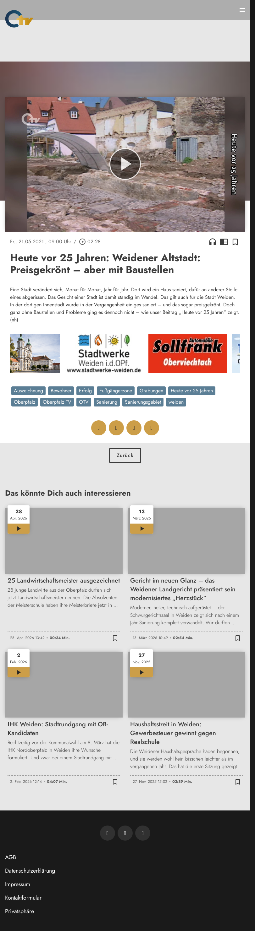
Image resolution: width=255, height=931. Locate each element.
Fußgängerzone (115, 390)
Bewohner (61, 390)
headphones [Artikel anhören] (212, 241)
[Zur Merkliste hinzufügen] (235, 242)
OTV (84, 402)
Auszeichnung (28, 390)
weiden (176, 402)
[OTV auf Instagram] (142, 833)
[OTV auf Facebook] (125, 833)
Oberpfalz (24, 402)
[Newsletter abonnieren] (107, 833)
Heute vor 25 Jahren (192, 390)
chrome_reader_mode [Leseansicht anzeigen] (223, 241)
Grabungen (151, 390)
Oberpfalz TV (57, 402)
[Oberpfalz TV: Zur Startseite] (19, 19)
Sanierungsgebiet (143, 402)
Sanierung (106, 402)
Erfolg (85, 390)
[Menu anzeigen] (242, 10)
